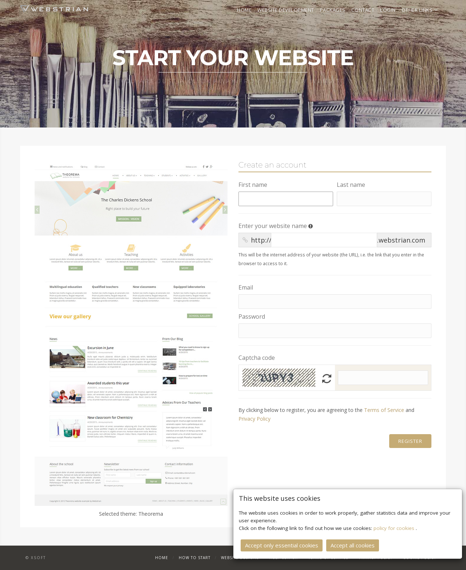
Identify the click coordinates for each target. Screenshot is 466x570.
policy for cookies (395, 527)
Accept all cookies (353, 544)
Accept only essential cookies (281, 544)
